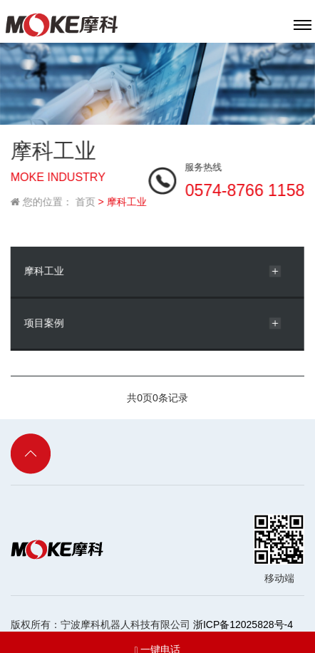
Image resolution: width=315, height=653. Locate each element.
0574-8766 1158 (245, 187)
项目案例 (43, 319)
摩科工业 (43, 267)
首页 (85, 198)
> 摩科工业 (122, 198)
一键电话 (157, 635)
